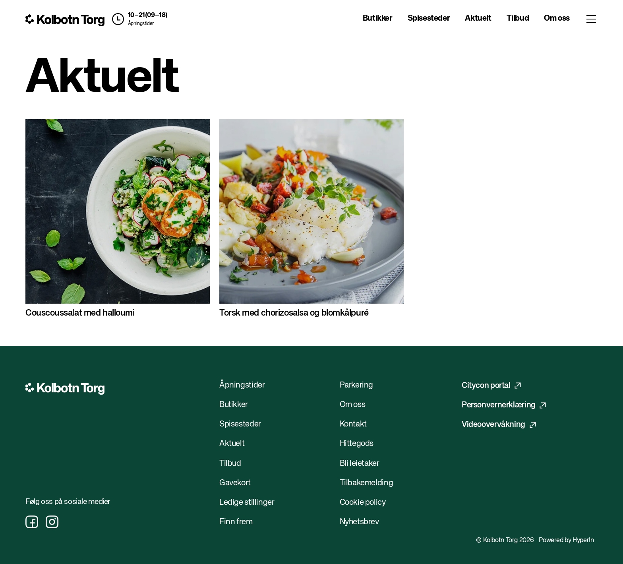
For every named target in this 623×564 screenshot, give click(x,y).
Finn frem (236, 522)
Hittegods (357, 444)
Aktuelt (478, 18)
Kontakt (353, 424)
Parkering (356, 385)
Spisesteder (429, 18)
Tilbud (518, 18)
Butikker (378, 18)
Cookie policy (363, 502)
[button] (138, 19)
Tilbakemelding (366, 483)
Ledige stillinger (247, 502)
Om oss (557, 18)
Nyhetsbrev (359, 522)
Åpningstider (141, 23)
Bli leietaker (359, 463)
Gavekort (235, 483)
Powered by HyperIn (566, 540)
